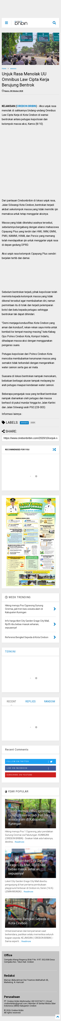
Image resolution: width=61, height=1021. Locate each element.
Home (4, 68)
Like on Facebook (31, 768)
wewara (13, 68)
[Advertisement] (28, 165)
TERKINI (10, 651)
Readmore (19, 842)
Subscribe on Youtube (19, 775)
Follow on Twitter (31, 762)
